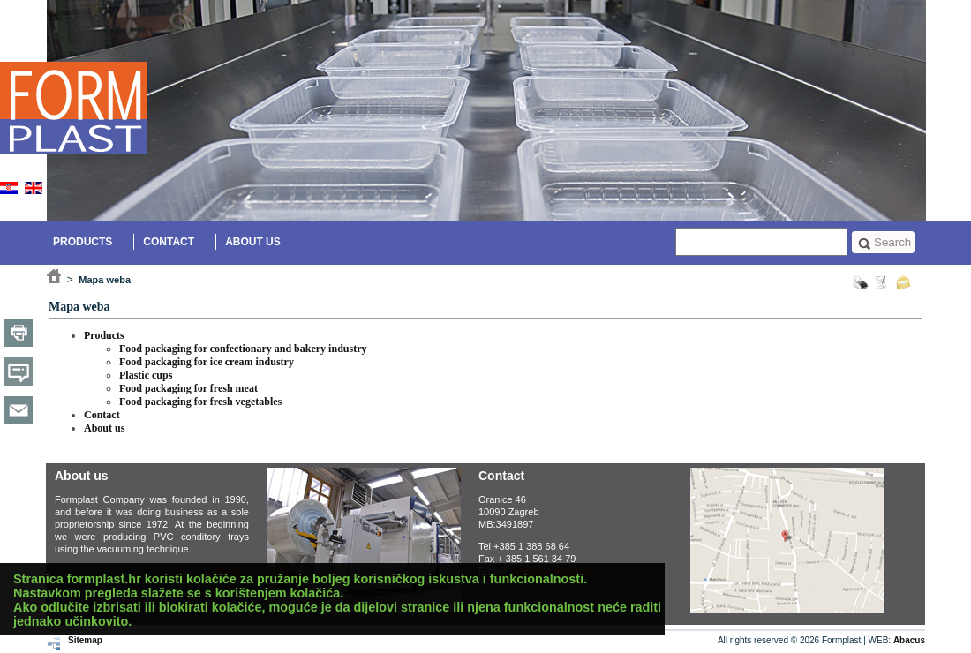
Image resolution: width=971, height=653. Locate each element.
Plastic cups (145, 375)
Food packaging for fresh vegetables (200, 401)
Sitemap (85, 640)
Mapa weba (105, 279)
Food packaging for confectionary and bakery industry (242, 348)
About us (253, 242)
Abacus (909, 640)
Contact (168, 242)
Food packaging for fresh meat (188, 388)
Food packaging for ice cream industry (206, 362)
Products (82, 242)
